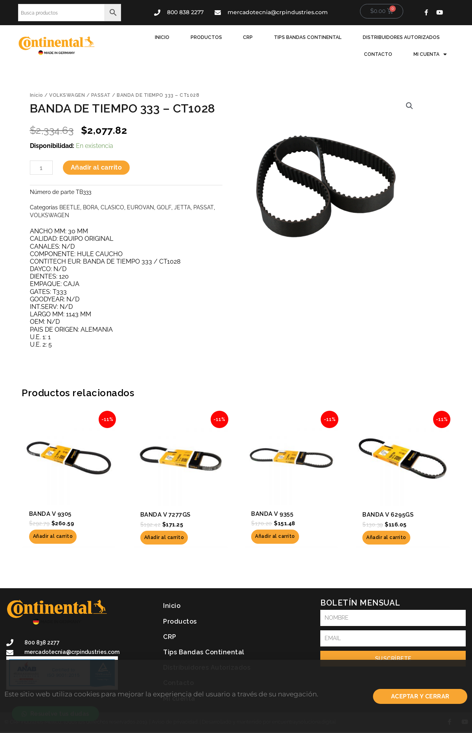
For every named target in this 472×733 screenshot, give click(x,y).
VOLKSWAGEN (67, 94)
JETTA (182, 206)
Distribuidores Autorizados (355, 37)
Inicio (125, 37)
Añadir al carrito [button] (53, 537)
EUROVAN (140, 206)
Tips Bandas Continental (264, 37)
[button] (409, 105)
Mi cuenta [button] (431, 54)
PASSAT (101, 94)
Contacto (427, 37)
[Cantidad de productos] (41, 167)
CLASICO (112, 206)
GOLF (164, 206)
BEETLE (69, 206)
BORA (90, 206)
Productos (167, 37)
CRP (206, 37)
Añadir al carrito (96, 167)
